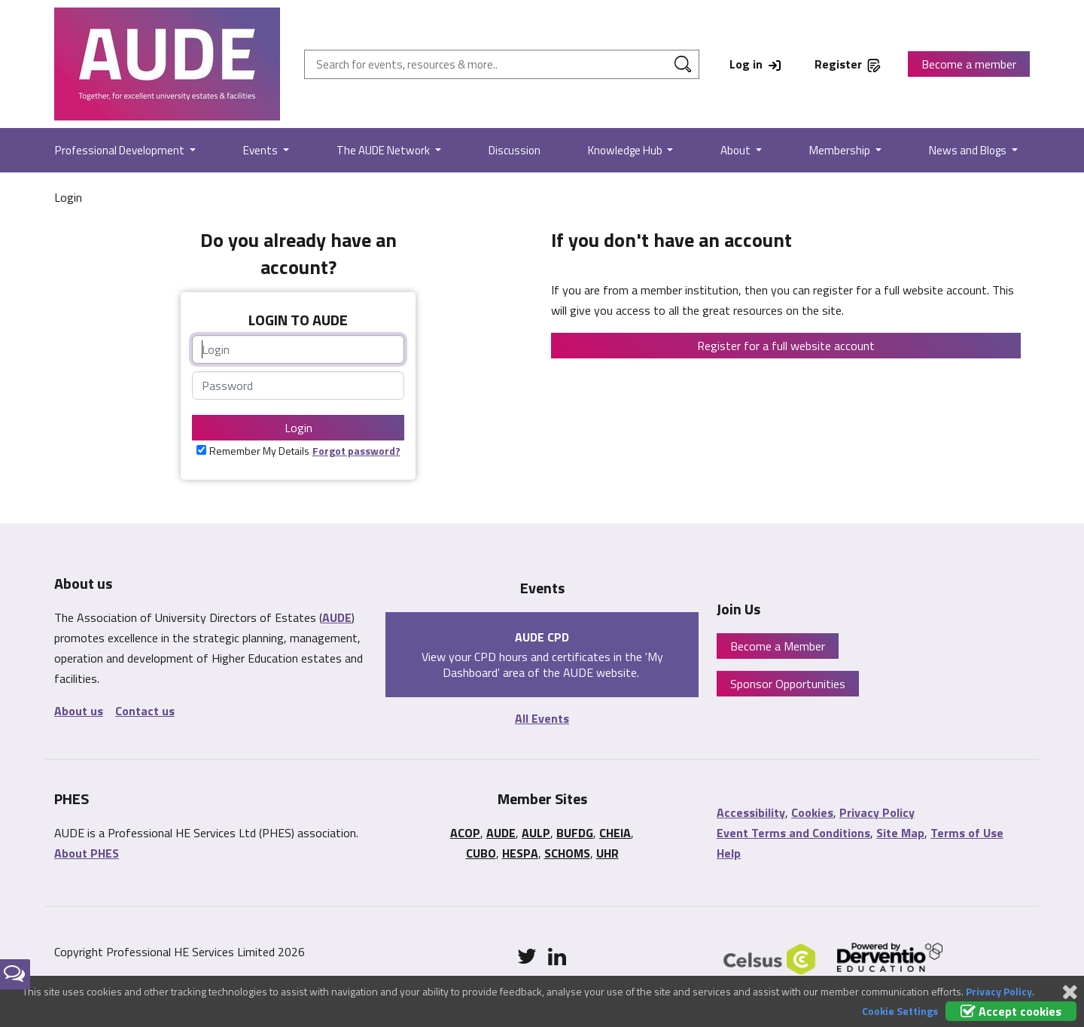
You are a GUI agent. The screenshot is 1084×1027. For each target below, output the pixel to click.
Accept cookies (1011, 1011)
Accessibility (751, 812)
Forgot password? (356, 451)
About (736, 150)
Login (298, 428)
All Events (542, 718)
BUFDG (574, 833)
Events (261, 150)
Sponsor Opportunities (787, 684)
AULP (536, 833)
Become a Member (777, 646)
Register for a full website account (786, 346)
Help (729, 853)
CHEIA (615, 833)
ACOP (465, 833)
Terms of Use (966, 833)
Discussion (514, 150)
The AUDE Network (384, 150)
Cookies (812, 812)
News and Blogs (969, 150)
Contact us (145, 711)
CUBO (481, 853)
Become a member (968, 64)
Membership (840, 150)
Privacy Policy (877, 812)
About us (78, 711)
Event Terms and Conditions (793, 833)
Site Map (900, 833)
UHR (607, 853)
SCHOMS (567, 853)
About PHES (86, 853)
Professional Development (121, 150)
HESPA (520, 853)
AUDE (337, 617)
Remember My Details (259, 451)
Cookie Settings (900, 1011)
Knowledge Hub (626, 150)
